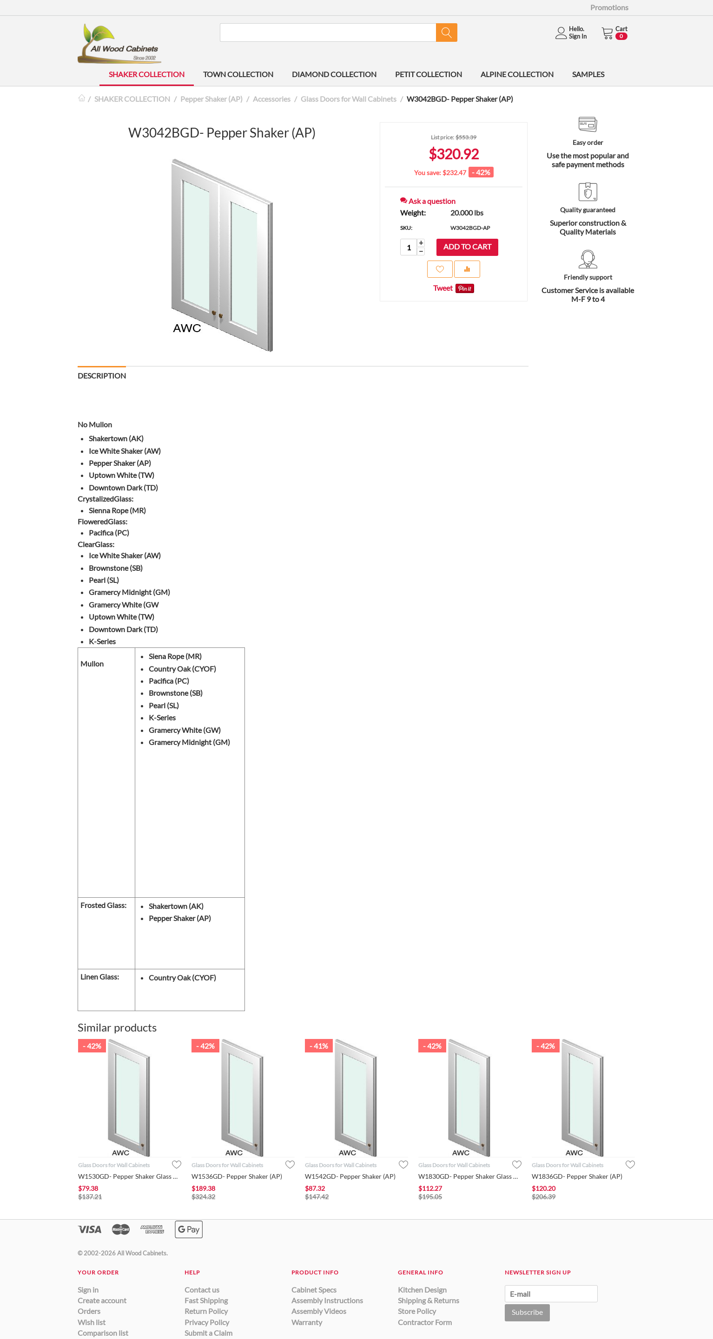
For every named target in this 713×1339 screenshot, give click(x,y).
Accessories (271, 98)
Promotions (609, 7)
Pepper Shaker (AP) (211, 98)
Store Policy (417, 1310)
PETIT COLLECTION (428, 74)
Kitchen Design (422, 1289)
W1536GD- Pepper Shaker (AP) (236, 1176)
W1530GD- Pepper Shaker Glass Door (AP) (129, 1176)
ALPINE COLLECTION (517, 74)
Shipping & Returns (428, 1300)
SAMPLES (588, 74)
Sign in (88, 1289)
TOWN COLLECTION (238, 74)
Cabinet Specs (314, 1289)
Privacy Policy (207, 1322)
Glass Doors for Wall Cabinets (348, 98)
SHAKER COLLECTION (147, 74)
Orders (89, 1310)
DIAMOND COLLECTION (334, 74)
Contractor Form (425, 1322)
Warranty (306, 1322)
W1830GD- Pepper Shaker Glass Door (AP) (470, 1176)
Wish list (92, 1322)
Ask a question (428, 200)
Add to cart (467, 246)
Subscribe (527, 1311)
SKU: (406, 227)
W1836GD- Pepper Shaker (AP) (577, 1176)
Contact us (202, 1289)
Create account (102, 1300)
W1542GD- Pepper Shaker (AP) (350, 1176)
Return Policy (206, 1310)
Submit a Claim (208, 1332)
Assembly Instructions (327, 1300)
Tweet (443, 287)
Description (102, 375)
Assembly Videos (318, 1310)
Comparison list (103, 1332)
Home (81, 98)
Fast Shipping (206, 1300)
